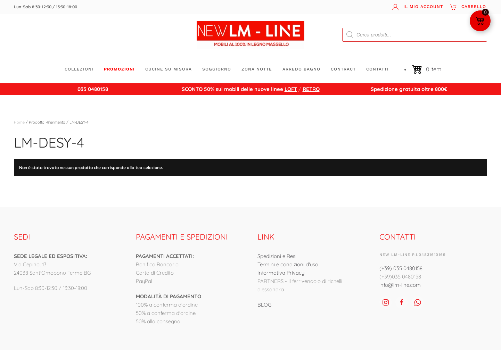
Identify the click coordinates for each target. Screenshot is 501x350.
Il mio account (417, 6)
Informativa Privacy (280, 272)
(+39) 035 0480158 (400, 268)
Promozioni (119, 69)
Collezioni (79, 69)
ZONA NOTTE (256, 69)
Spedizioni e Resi (276, 256)
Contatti (377, 69)
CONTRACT (343, 69)
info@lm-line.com (400, 285)
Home (19, 122)
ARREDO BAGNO (301, 69)
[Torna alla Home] (250, 35)
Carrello (468, 6)
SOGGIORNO (216, 69)
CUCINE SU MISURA (168, 69)
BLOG (264, 304)
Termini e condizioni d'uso (287, 264)
